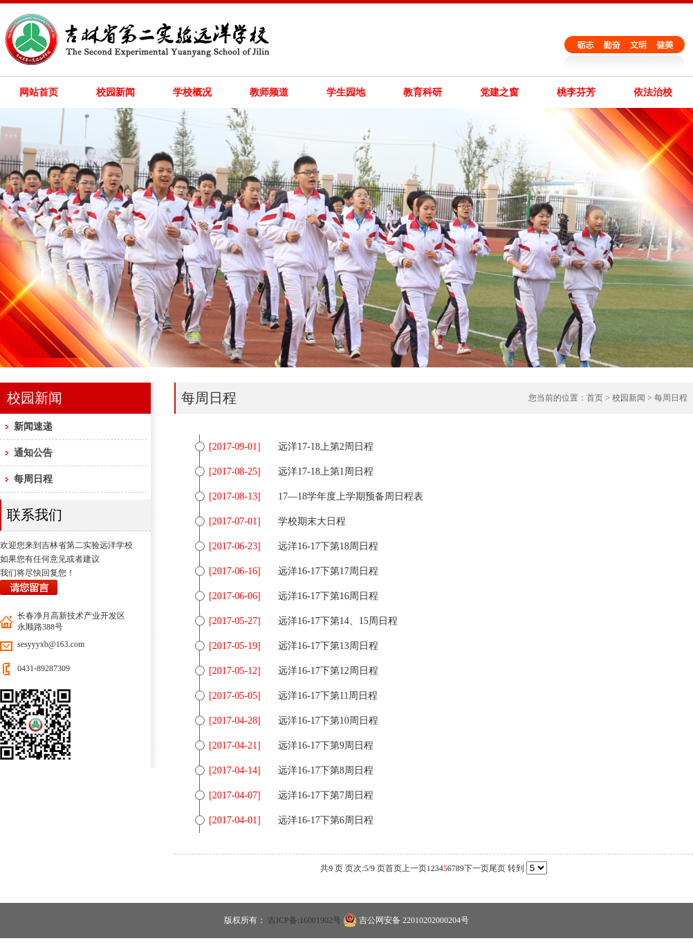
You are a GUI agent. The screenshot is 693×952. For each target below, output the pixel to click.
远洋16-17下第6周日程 (325, 820)
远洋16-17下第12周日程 (328, 671)
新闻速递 (33, 426)
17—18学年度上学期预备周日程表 (350, 496)
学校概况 (192, 92)
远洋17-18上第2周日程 (325, 446)
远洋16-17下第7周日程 (325, 795)
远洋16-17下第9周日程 (325, 745)
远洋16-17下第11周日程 (328, 695)
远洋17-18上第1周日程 (325, 471)
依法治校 (653, 92)
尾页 (497, 868)
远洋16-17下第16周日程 (328, 596)
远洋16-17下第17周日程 (328, 571)
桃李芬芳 (576, 92)
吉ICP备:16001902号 (304, 920)
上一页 (414, 868)
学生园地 (345, 92)
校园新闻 (115, 92)
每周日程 (33, 479)
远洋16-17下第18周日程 (328, 546)
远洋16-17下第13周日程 (328, 646)
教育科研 (422, 92)
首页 (594, 398)
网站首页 (38, 92)
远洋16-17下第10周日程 (328, 720)
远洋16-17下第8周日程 (325, 770)
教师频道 (269, 92)
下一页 (476, 868)
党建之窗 (499, 92)
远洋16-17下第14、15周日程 (338, 621)
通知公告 (33, 453)
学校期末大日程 (312, 521)
